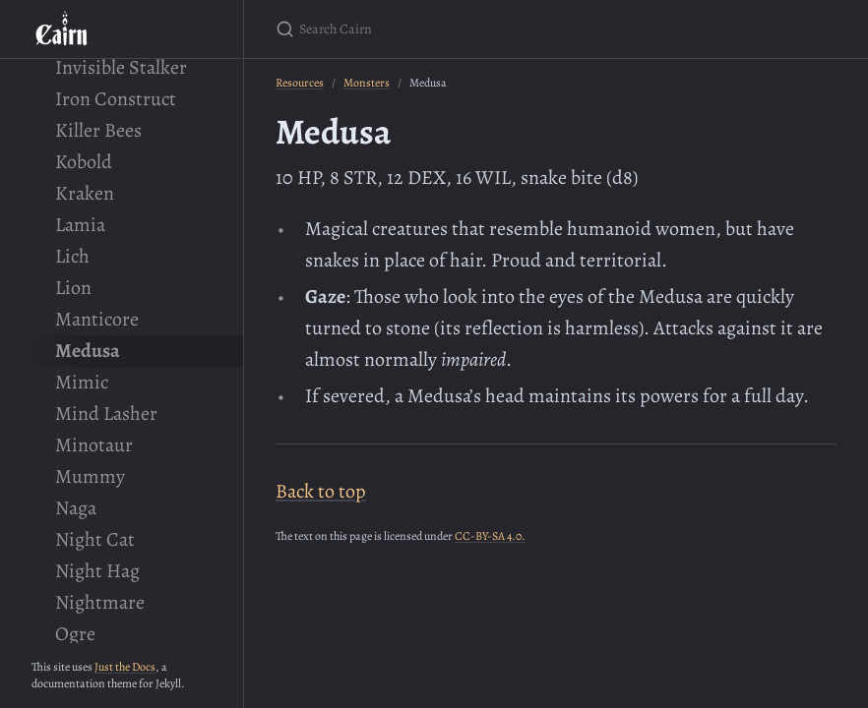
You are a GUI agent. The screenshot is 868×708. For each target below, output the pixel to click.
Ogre (75, 633)
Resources (300, 82)
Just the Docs (124, 667)
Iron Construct (115, 99)
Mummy (90, 476)
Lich (72, 256)
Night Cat (95, 539)
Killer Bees (98, 130)
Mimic (81, 382)
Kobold (83, 161)
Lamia (80, 224)
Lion (73, 287)
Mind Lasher (106, 413)
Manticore (97, 319)
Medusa (87, 350)
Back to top (321, 491)
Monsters (366, 82)
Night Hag (97, 571)
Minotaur (94, 445)
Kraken (84, 193)
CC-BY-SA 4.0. (490, 536)
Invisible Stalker (121, 67)
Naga (75, 508)
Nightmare (100, 602)
